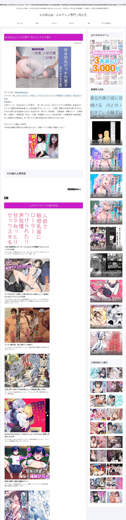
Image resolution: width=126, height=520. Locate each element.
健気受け (60, 96)
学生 (6, 99)
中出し (33, 96)
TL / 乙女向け (119, 514)
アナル (40, 96)
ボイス (107, 514)
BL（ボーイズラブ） (21, 96)
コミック (89, 514)
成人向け (77, 96)
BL (6, 198)
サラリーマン (49, 96)
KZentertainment (21, 92)
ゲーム (101, 514)
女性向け (68, 96)
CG (95, 514)
